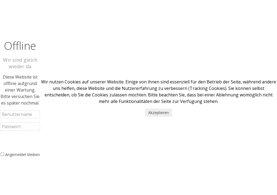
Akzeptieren (158, 112)
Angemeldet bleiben (22, 154)
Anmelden (20, 141)
